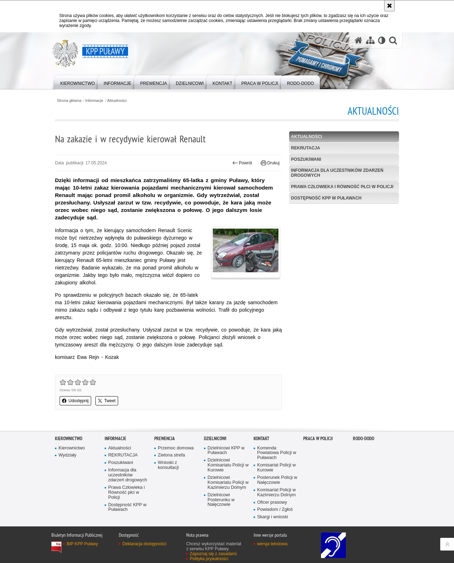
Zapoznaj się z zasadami (213, 553)
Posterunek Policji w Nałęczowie (277, 480)
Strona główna (69, 101)
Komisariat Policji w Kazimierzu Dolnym (276, 492)
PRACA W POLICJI (318, 439)
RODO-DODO (363, 439)
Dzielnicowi (215, 439)
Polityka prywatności (209, 558)
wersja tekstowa (272, 543)
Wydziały (67, 455)
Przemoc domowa (176, 448)
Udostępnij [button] (75, 400)
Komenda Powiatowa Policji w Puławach (276, 453)
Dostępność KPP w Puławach (326, 198)
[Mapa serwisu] (370, 40)
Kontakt (261, 439)
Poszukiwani (306, 159)
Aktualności (117, 101)
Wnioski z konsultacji (168, 465)
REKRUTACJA (305, 148)
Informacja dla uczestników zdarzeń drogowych (337, 172)
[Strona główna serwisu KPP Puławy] (358, 40)
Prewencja (164, 439)
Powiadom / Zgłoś (275, 509)
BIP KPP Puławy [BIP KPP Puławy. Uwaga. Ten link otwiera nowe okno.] (82, 543)
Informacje (94, 101)
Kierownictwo (68, 439)
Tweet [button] (107, 400)
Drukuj (270, 163)
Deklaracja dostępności (144, 543)
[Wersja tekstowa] (382, 40)
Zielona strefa (171, 455)
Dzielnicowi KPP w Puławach (225, 450)
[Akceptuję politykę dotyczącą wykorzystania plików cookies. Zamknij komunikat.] (389, 5)
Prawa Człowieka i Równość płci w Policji (342, 186)
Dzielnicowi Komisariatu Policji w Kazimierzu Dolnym (228, 482)
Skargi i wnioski (272, 517)
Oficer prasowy (272, 502)
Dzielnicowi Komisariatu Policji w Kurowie (228, 465)
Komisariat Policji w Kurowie (276, 467)
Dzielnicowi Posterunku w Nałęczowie (221, 500)
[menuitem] (77, 81)
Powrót (242, 163)
